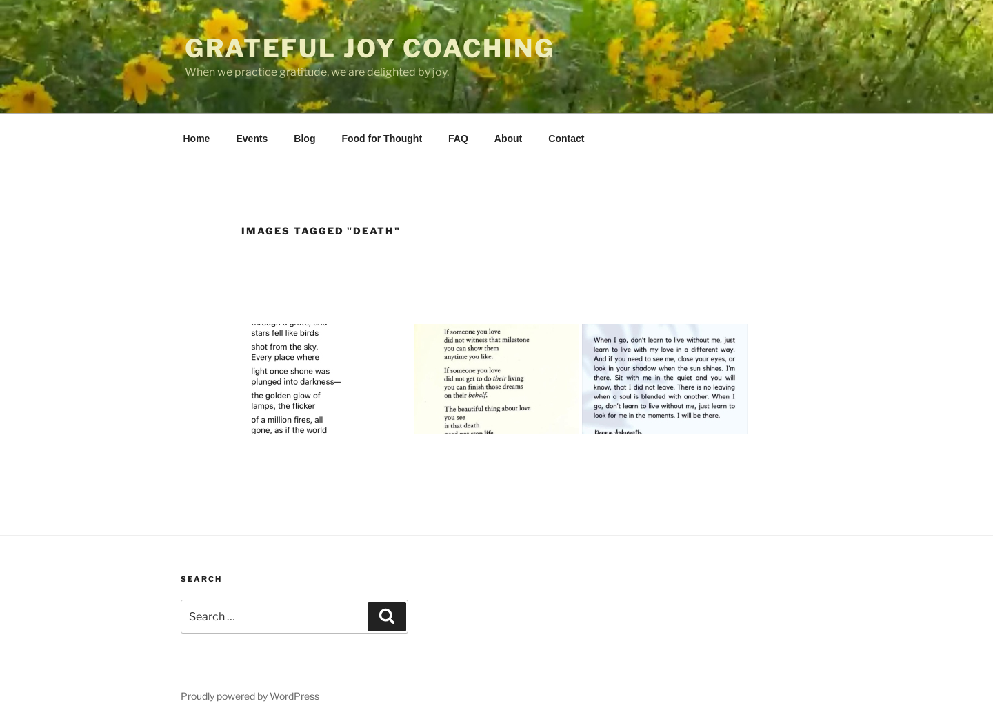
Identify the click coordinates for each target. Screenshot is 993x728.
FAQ (458, 138)
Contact (566, 138)
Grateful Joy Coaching (369, 48)
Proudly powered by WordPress (250, 696)
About (508, 138)
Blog (304, 138)
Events (252, 138)
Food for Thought (381, 138)
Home (196, 138)
